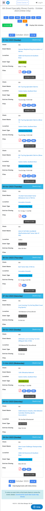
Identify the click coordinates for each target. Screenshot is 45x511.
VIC (20, 21)
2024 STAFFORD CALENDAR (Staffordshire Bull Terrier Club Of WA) (28, 233)
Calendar (7, 25)
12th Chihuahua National (26, 372)
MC (28, 72)
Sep (12, 35)
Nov (33, 35)
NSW (17, 17)
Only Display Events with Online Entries (24, 486)
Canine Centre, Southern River (27, 91)
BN (24, 105)
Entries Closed (29, 77)
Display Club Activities (36, 25)
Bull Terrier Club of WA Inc (26, 267)
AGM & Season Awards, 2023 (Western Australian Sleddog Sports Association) (30, 413)
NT (23, 17)
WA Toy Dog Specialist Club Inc (28, 87)
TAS (38, 17)
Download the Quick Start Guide (25, 495)
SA (33, 17)
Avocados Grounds (24, 202)
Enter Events (22, 3)
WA (25, 21)
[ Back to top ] (36, 40)
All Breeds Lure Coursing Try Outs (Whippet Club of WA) (29, 340)
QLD (28, 17)
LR (24, 72)
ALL (6, 17)
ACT (11, 17)
